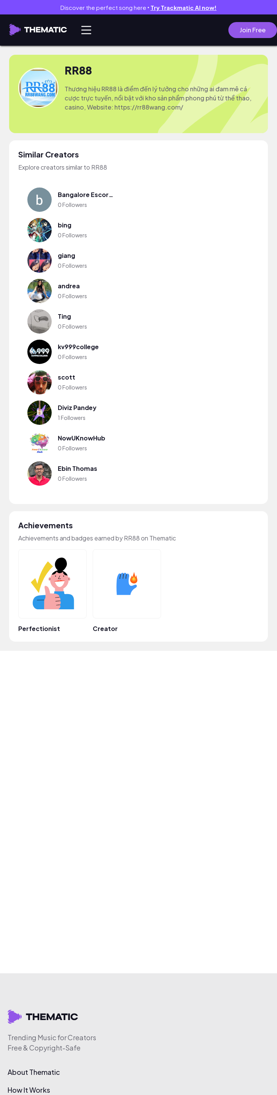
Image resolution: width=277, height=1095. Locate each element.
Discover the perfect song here (138, 7)
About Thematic (34, 1072)
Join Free (253, 30)
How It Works (29, 1090)
